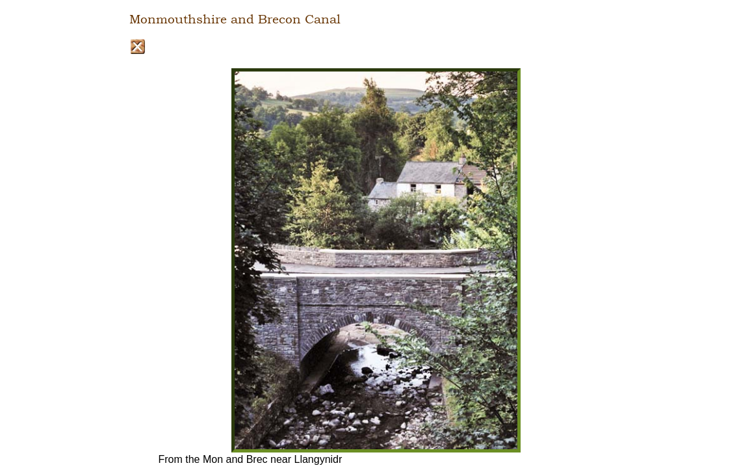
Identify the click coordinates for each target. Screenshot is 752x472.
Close (137, 46)
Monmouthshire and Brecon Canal (235, 19)
